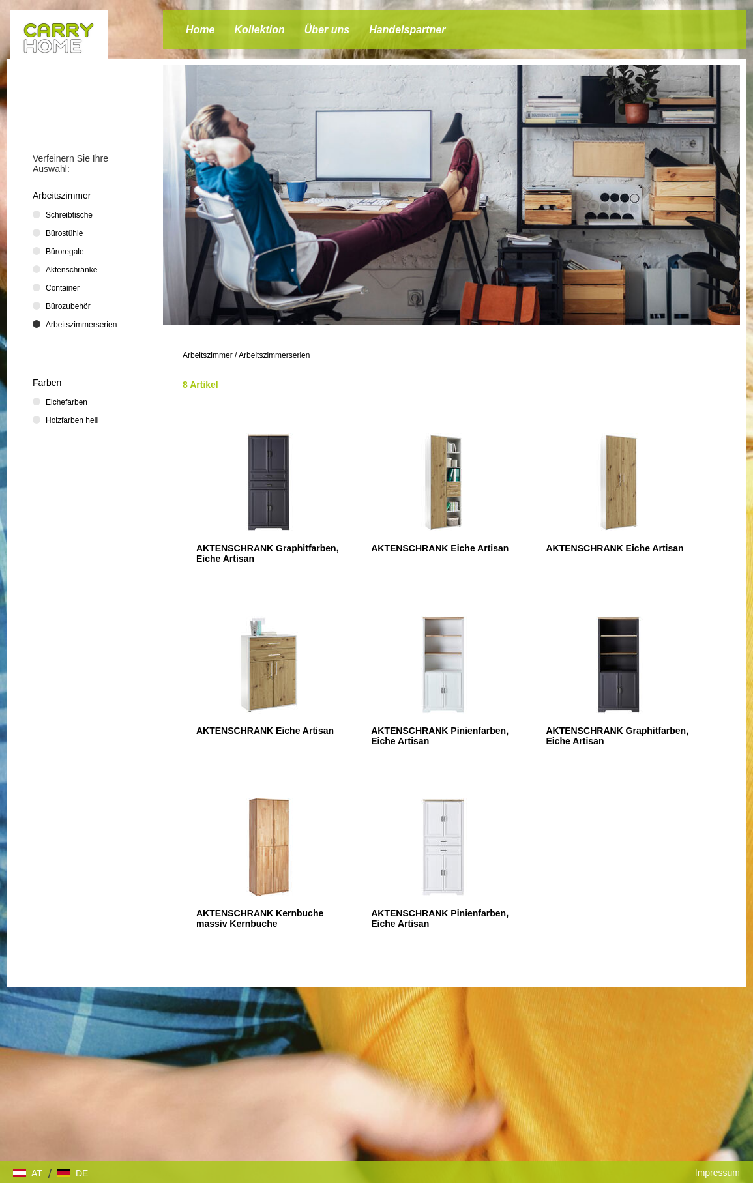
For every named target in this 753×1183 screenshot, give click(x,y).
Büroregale (65, 251)
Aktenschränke (71, 269)
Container (63, 288)
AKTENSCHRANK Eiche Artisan (440, 548)
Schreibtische (69, 215)
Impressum (717, 1172)
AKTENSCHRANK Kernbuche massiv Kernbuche (259, 918)
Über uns (326, 29)
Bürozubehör (68, 306)
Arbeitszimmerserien (274, 355)
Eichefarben (66, 402)
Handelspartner (407, 29)
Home (200, 29)
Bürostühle (64, 233)
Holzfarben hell (72, 420)
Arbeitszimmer (208, 355)
